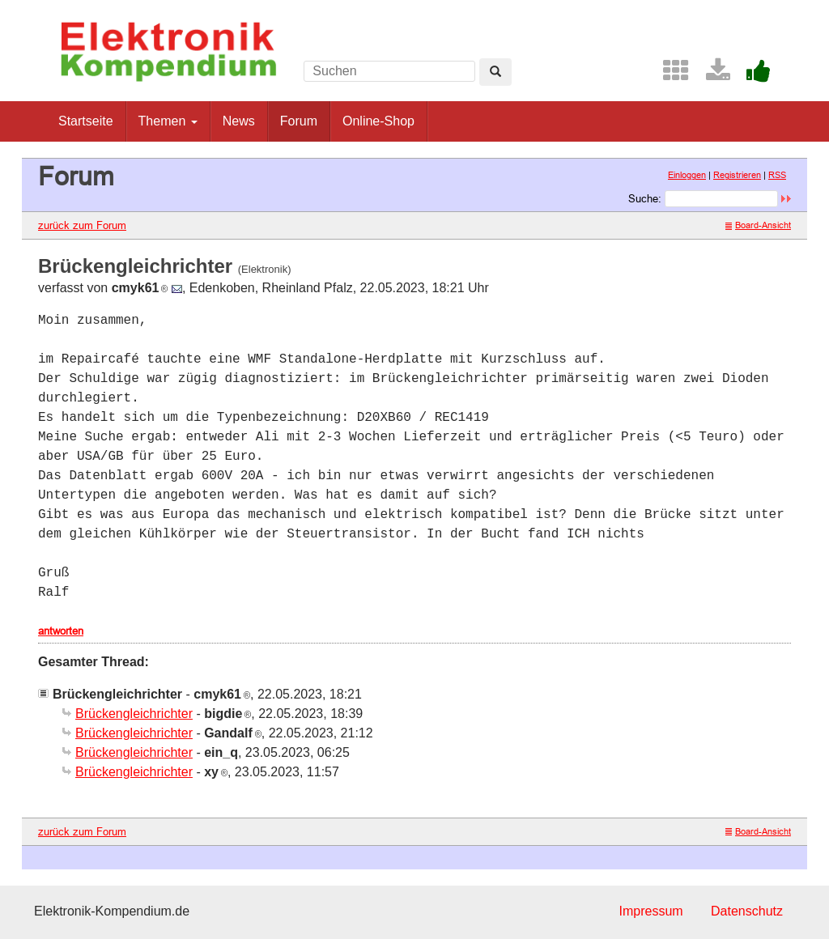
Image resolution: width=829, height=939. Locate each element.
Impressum (650, 911)
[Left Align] (495, 72)
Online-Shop (378, 121)
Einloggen (687, 175)
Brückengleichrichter (134, 713)
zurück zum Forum (82, 225)
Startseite (85, 121)
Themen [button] (168, 121)
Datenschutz (747, 911)
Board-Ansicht (758, 225)
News (239, 121)
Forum (298, 121)
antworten (60, 630)
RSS (777, 175)
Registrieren (737, 175)
